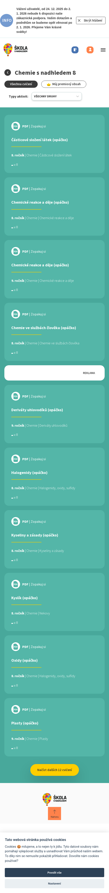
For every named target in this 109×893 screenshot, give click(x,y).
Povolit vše (54, 872)
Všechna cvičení (21, 84)
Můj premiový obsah (64, 84)
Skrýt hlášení (93, 20)
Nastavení (54, 883)
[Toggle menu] (102, 49)
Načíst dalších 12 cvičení (54, 770)
